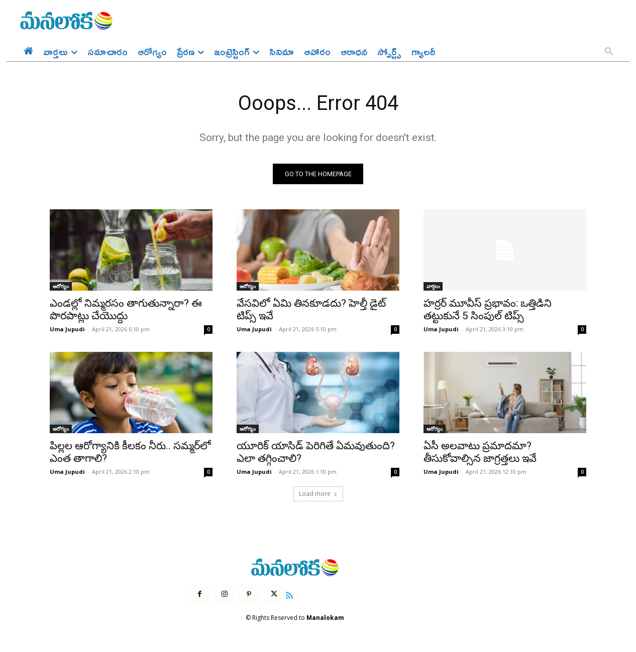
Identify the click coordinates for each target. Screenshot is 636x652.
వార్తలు (433, 286)
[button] (608, 52)
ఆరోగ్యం (61, 286)
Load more (318, 494)
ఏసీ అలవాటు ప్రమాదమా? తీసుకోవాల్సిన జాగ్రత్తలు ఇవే (480, 452)
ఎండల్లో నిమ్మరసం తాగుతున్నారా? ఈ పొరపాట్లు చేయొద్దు (126, 310)
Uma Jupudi (67, 329)
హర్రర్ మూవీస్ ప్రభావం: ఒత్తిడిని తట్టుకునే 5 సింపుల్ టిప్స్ (487, 310)
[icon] (289, 594)
